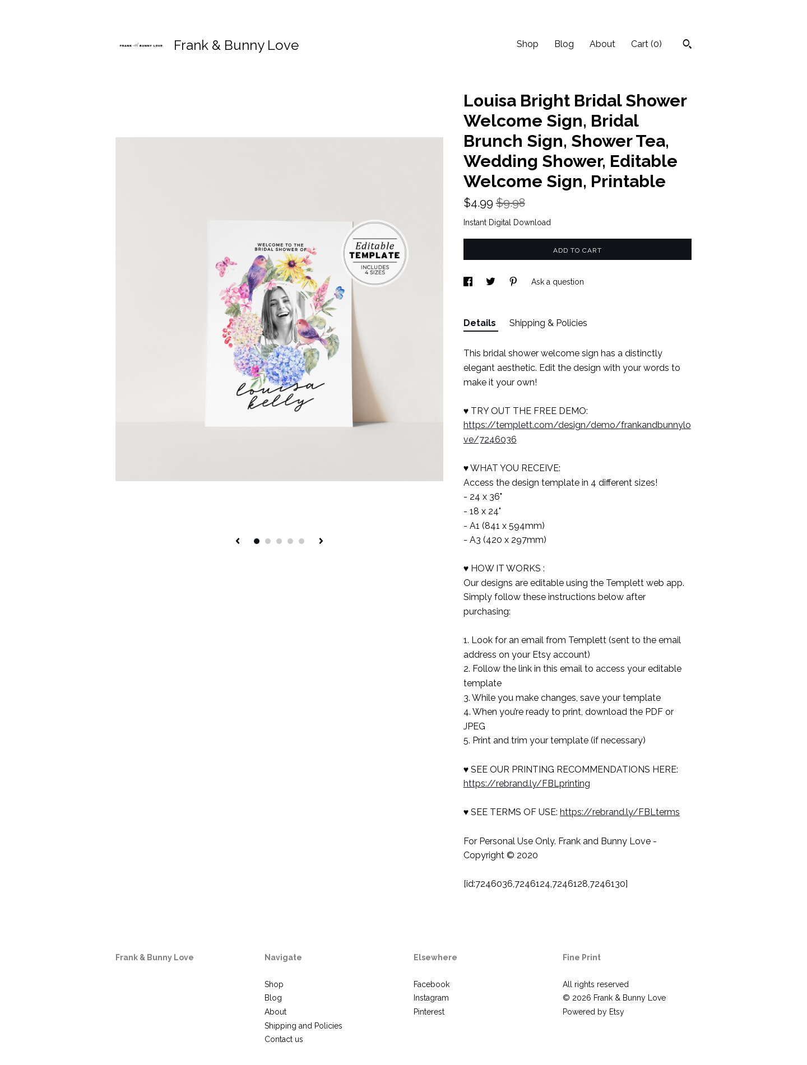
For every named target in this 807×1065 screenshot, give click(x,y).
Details (480, 323)
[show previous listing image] (237, 542)
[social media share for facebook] (469, 281)
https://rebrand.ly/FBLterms (620, 812)
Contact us (284, 1039)
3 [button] (279, 541)
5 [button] (301, 541)
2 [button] (268, 541)
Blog (564, 44)
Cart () (646, 44)
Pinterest (429, 1011)
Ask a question (557, 281)
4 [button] (290, 541)
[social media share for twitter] (492, 281)
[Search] (687, 45)
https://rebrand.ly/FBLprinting (526, 783)
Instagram (431, 997)
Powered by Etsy (593, 1011)
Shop (528, 44)
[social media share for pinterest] (514, 281)
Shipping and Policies (303, 1025)
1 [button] (256, 541)
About (602, 44)
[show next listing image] (321, 542)
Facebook (431, 984)
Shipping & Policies (548, 323)
